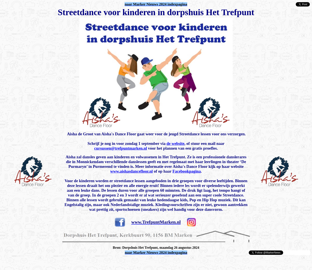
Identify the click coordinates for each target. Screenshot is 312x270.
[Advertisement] (52, 261)
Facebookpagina (186, 171)
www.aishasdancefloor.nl (131, 171)
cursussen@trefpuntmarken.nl (120, 148)
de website (175, 143)
